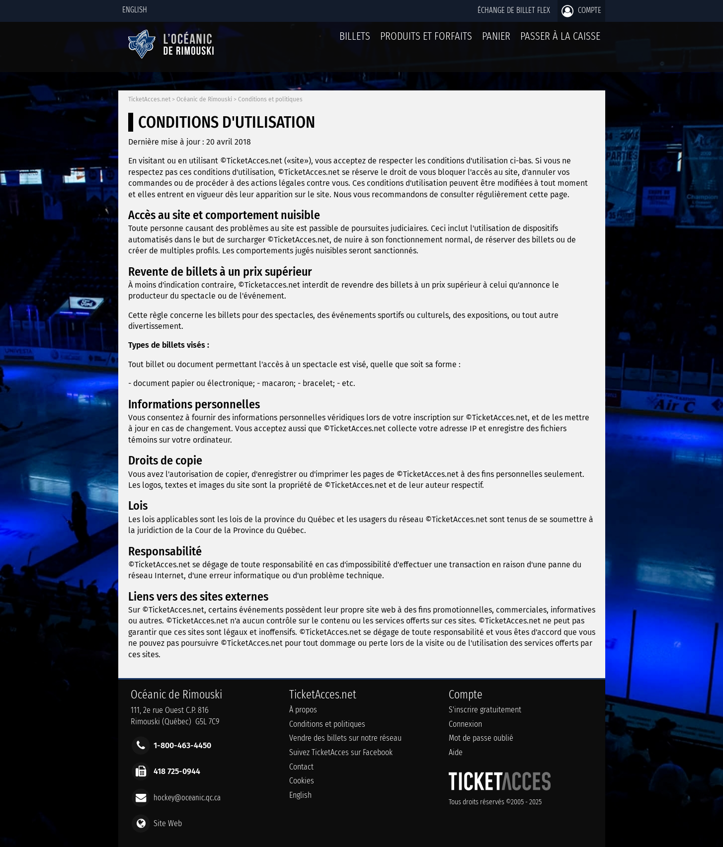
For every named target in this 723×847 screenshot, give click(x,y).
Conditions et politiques (270, 99)
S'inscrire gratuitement (485, 709)
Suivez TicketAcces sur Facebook (341, 752)
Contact (301, 766)
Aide (456, 752)
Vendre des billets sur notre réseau (345, 738)
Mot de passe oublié (481, 738)
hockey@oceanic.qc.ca (187, 797)
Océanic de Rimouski (204, 99)
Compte (581, 11)
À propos (303, 709)
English (134, 9)
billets (354, 36)
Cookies (301, 780)
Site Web (168, 823)
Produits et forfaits (426, 36)
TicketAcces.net (149, 99)
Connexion (465, 724)
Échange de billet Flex (514, 10)
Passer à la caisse (560, 36)
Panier (496, 41)
